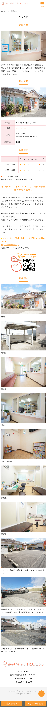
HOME (3, 11)
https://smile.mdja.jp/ (10, 245)
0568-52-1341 (25, 679)
